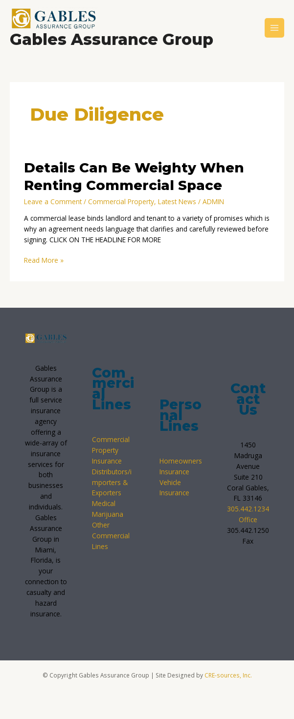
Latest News (177, 201)
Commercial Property (121, 201)
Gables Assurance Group (111, 39)
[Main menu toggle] (275, 28)
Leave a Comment (53, 201)
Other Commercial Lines (111, 535)
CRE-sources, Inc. (228, 675)
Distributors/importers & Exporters (112, 482)
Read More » (44, 260)
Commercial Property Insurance (111, 450)
